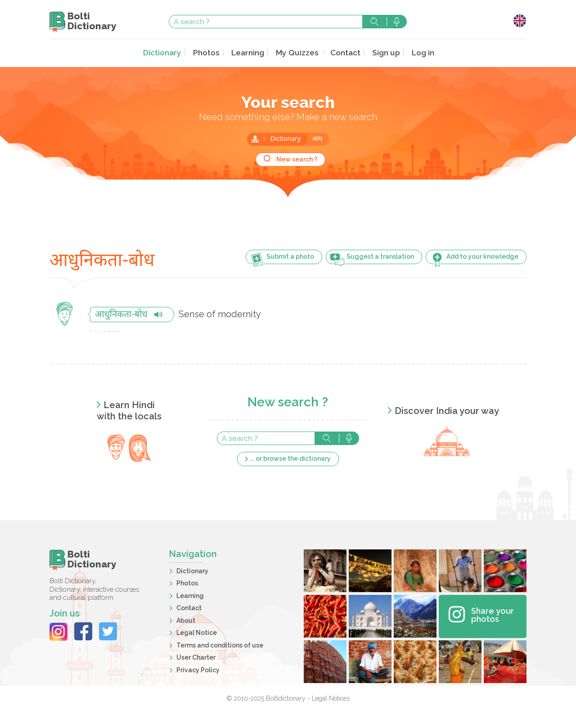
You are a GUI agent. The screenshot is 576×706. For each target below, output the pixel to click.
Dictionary (166, 52)
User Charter (196, 656)
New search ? (296, 158)
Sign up (381, 52)
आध (317, 138)
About (185, 619)
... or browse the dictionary (290, 457)
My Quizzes (296, 52)
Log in (417, 52)
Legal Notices (331, 697)
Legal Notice (196, 631)
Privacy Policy (198, 669)
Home (255, 138)
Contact (342, 52)
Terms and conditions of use (219, 644)
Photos (208, 52)
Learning (249, 52)
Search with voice (397, 21)
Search (374, 21)
